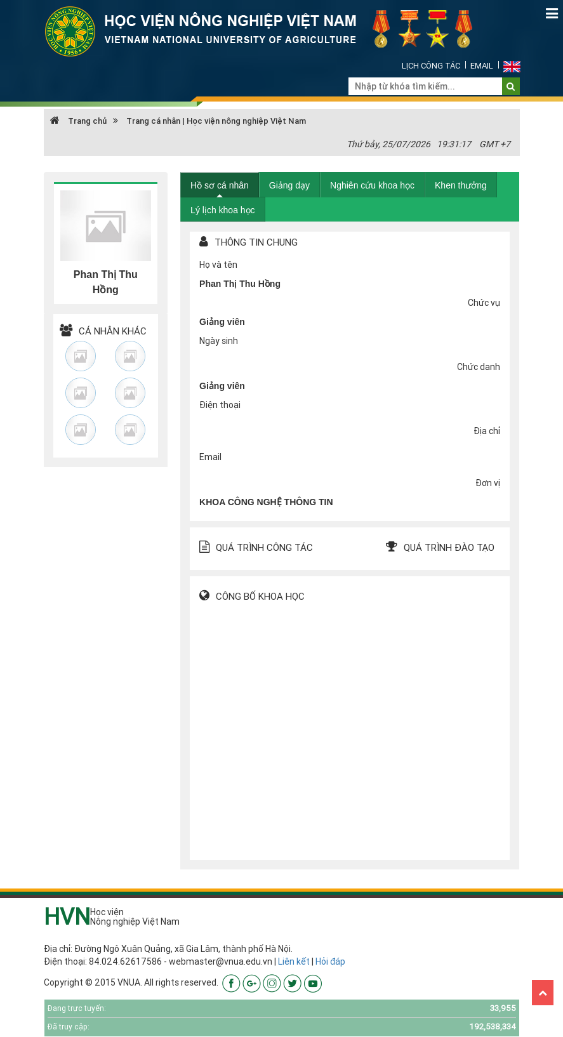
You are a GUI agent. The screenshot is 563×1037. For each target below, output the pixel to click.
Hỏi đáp (330, 961)
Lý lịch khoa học (222, 210)
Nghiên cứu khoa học (372, 185)
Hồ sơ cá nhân (219, 185)
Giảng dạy (289, 185)
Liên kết (294, 961)
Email (481, 65)
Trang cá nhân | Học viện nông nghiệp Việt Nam (216, 121)
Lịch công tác (431, 65)
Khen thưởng (461, 185)
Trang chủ (78, 121)
